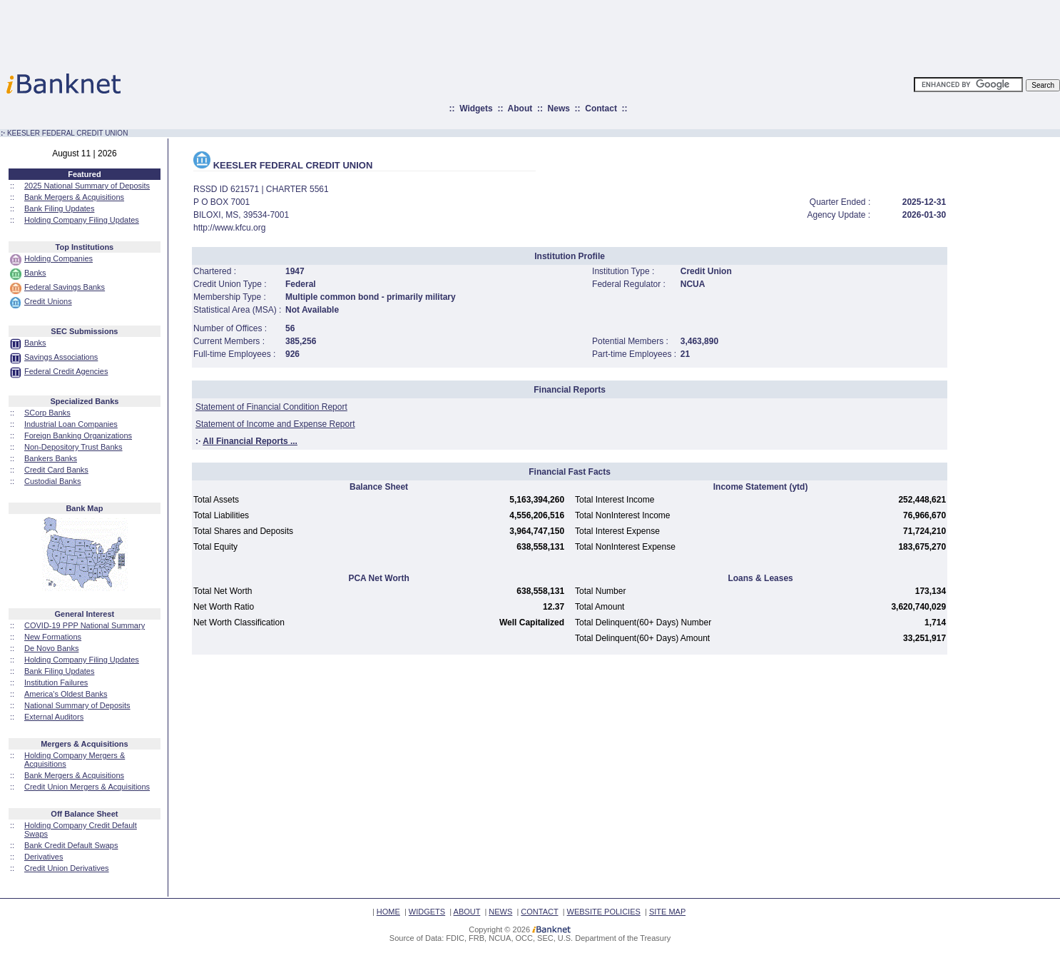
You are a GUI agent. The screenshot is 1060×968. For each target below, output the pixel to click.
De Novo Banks (51, 648)
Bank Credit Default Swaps (71, 845)
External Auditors (53, 716)
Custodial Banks (52, 481)
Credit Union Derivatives (66, 868)
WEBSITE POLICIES (604, 911)
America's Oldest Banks (65, 694)
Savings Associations (61, 357)
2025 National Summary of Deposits (87, 185)
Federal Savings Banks (64, 287)
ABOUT (467, 911)
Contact (601, 109)
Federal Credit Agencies (66, 371)
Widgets (476, 109)
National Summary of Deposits (77, 705)
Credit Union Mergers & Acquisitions (87, 786)
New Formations (52, 636)
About (520, 109)
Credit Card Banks (56, 469)
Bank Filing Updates (59, 208)
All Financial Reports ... (250, 441)
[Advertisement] (592, 32)
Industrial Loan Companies (71, 424)
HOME (388, 911)
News (559, 109)
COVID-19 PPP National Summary (84, 625)
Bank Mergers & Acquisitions (74, 197)
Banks (35, 272)
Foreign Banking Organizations (78, 435)
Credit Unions (48, 301)
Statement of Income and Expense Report (275, 424)
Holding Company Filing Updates (81, 220)
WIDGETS (427, 911)
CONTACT (539, 911)
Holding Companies (58, 258)
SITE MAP (667, 911)
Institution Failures (56, 682)
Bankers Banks (50, 458)
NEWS (500, 911)
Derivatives (43, 856)
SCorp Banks (47, 412)
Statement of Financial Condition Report (271, 407)
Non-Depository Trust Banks (73, 447)
